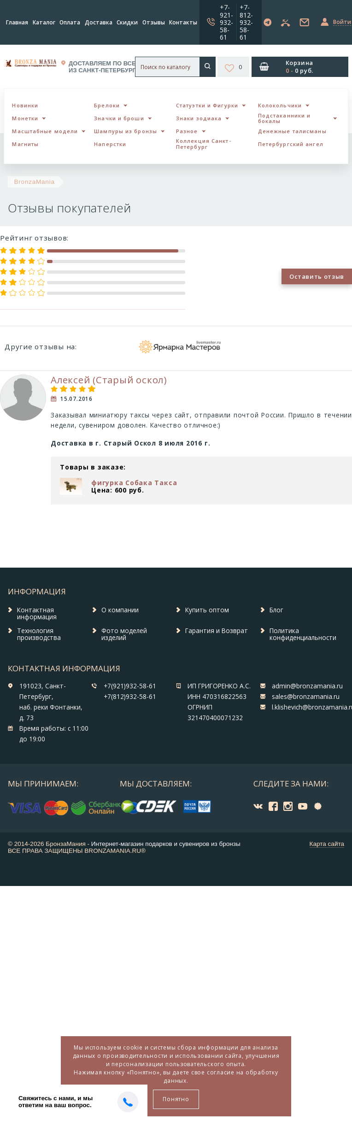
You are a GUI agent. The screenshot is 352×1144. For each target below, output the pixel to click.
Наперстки (110, 144)
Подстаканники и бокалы (284, 118)
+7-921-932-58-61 (226, 22)
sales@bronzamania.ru (306, 696)
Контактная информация (37, 614)
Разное (187, 131)
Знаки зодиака (199, 118)
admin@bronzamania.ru (307, 686)
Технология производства (39, 634)
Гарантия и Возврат (216, 631)
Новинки (25, 105)
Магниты (25, 144)
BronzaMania (34, 181)
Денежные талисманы (292, 131)
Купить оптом (207, 610)
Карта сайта (327, 843)
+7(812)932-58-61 (130, 696)
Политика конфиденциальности (303, 634)
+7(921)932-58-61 (130, 686)
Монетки (25, 118)
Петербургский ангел (290, 144)
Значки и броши (119, 118)
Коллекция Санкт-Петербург (203, 143)
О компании (120, 610)
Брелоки (107, 105)
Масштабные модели (45, 131)
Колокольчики (280, 105)
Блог (276, 610)
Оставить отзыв (316, 276)
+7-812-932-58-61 (246, 22)
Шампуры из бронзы (125, 131)
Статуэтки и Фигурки (207, 105)
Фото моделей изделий (124, 634)
